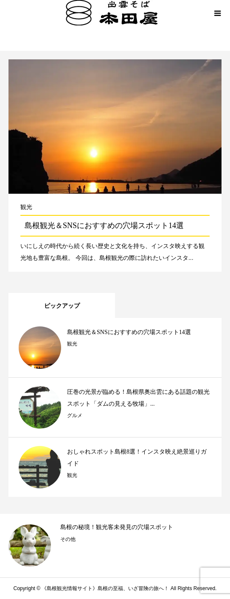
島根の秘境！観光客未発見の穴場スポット (116, 527)
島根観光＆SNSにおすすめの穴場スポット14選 (104, 225)
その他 (68, 539)
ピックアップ (62, 305)
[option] (115, 545)
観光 (26, 207)
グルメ (74, 415)
